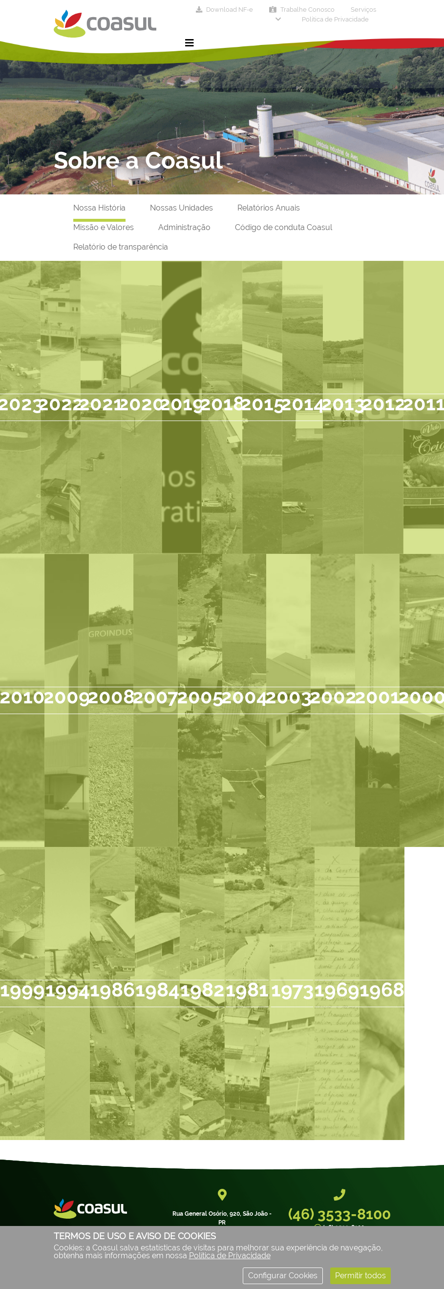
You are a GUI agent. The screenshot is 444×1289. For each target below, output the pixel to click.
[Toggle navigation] (189, 43)
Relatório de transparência (120, 247)
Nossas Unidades (181, 207)
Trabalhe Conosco (302, 9)
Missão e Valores (103, 227)
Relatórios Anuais (268, 207)
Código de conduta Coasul (283, 227)
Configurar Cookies (282, 1275)
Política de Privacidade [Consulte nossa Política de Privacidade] (230, 1255)
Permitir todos (360, 1275)
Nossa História (99, 207)
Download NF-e (224, 9)
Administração (184, 227)
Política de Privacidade (335, 19)
